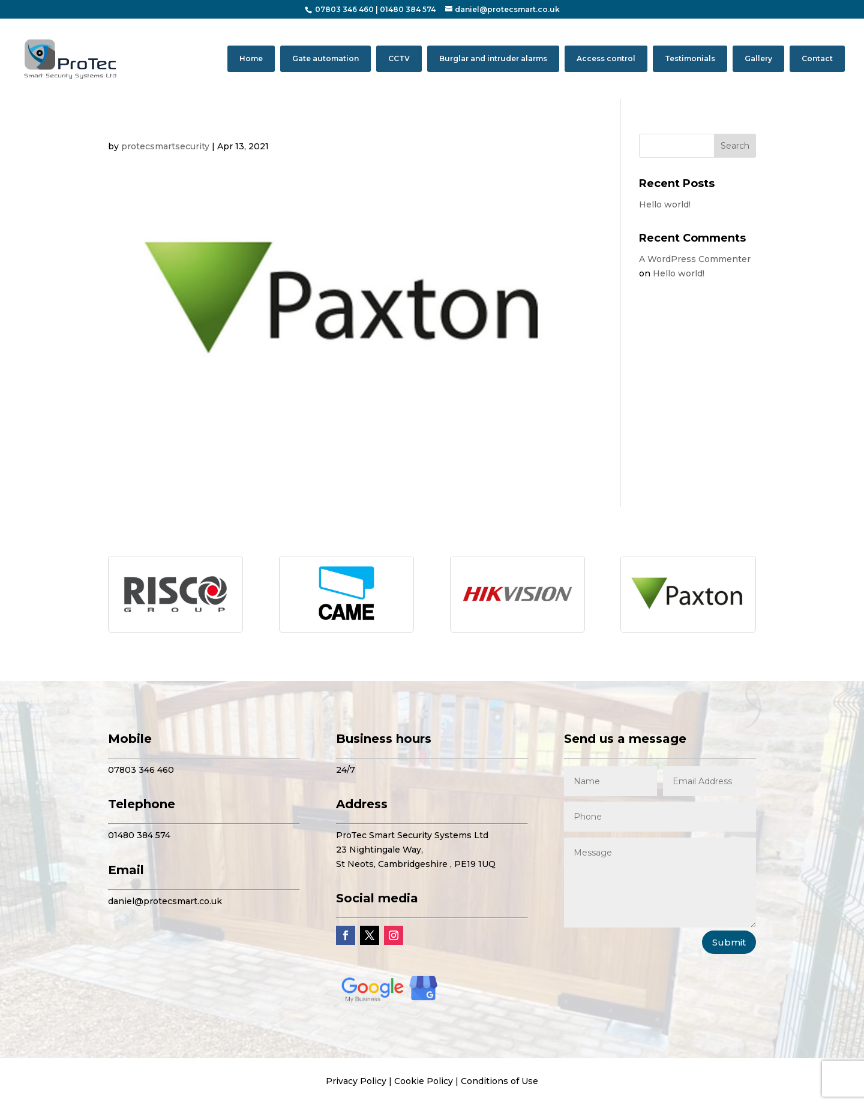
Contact (817, 58)
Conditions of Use (499, 1081)
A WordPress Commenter (695, 259)
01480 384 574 (408, 9)
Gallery (758, 58)
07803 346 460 (344, 9)
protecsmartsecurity (165, 146)
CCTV (399, 58)
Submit (729, 942)
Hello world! (665, 204)
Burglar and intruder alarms (493, 58)
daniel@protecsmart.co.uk (165, 901)
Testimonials (690, 58)
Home (251, 58)
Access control (606, 58)
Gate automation (325, 58)
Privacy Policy (356, 1081)
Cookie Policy (423, 1081)
